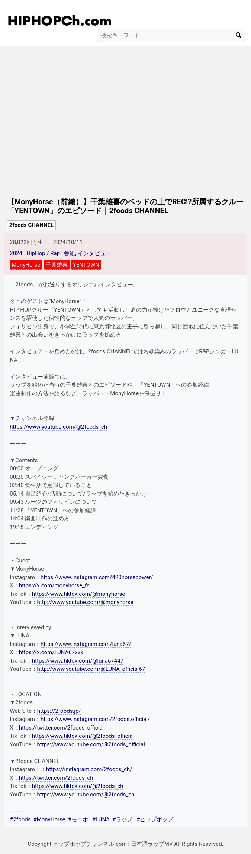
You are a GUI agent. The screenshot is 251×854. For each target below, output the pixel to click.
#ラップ (122, 819)
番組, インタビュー (87, 253)
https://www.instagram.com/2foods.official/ (95, 719)
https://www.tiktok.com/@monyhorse (78, 594)
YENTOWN (86, 265)
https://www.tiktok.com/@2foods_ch (77, 786)
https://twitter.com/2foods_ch (56, 778)
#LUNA (101, 819)
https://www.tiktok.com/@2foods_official (83, 736)
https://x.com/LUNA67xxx (51, 652)
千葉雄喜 (56, 265)
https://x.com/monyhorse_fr (54, 585)
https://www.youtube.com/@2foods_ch (58, 426)
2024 (16, 253)
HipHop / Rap (43, 253)
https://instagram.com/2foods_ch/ (89, 769)
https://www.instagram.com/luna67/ (86, 644)
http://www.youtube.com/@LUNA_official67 (91, 669)
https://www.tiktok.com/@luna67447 (77, 660)
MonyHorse (26, 265)
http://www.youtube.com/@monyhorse (85, 602)
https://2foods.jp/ (59, 711)
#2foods (20, 819)
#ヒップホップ (154, 819)
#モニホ (78, 819)
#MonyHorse (49, 819)
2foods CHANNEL (31, 225)
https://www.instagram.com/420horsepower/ (97, 577)
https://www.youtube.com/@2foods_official (91, 744)
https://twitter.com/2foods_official (61, 727)
